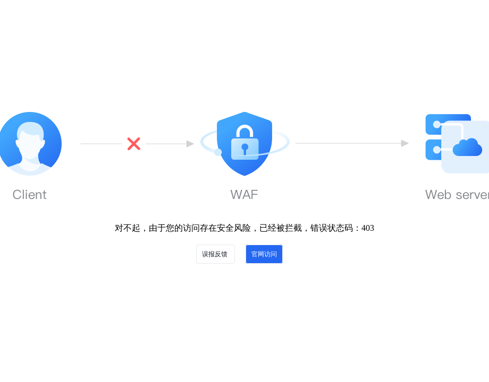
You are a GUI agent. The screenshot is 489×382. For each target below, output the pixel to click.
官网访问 (264, 254)
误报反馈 (215, 254)
